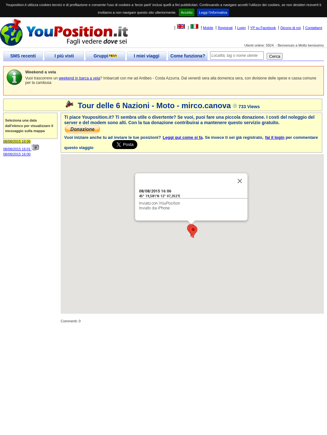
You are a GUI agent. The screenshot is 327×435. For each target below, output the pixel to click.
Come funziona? (188, 55)
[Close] (239, 181)
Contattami (313, 28)
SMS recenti (23, 55)
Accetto (187, 12)
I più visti (64, 55)
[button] (193, 231)
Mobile (208, 28)
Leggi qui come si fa (183, 137)
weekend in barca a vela (79, 78)
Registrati (225, 28)
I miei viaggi (146, 55)
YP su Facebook (263, 28)
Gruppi (105, 55)
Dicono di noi (290, 28)
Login (241, 28)
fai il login (275, 137)
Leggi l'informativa (213, 12)
